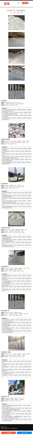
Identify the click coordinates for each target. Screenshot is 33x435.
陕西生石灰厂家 (7, 428)
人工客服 (24, 433)
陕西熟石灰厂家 (14, 428)
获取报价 (25, 2)
